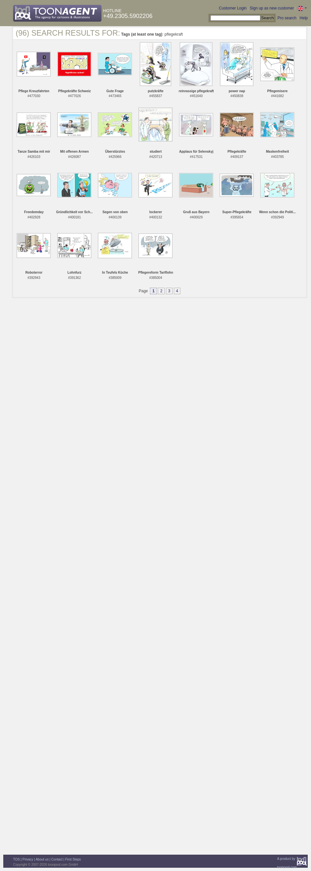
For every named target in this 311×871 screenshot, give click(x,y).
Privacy (28, 859)
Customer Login (233, 8)
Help (304, 18)
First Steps (73, 859)
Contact (57, 859)
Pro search (286, 18)
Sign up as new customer (272, 8)
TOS (16, 859)
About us (42, 859)
